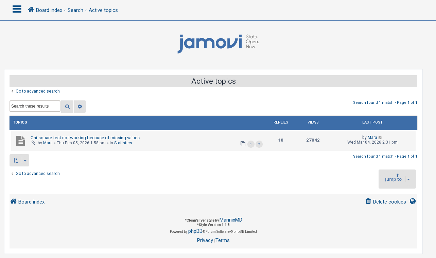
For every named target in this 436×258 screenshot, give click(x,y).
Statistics (123, 143)
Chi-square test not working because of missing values (85, 137)
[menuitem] (385, 202)
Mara (48, 143)
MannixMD (231, 220)
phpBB (195, 231)
